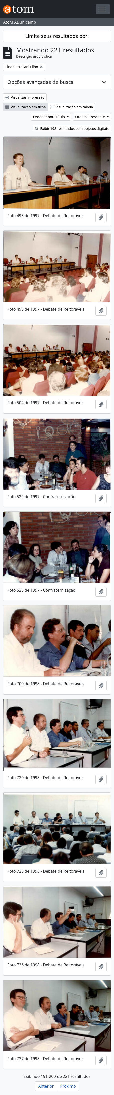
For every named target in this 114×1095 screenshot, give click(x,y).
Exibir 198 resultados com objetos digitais (72, 128)
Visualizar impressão (24, 97)
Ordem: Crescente (90, 116)
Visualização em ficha (25, 107)
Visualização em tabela (71, 107)
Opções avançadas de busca (40, 82)
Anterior (46, 1086)
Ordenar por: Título (49, 116)
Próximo (68, 1086)
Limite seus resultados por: (57, 36)
